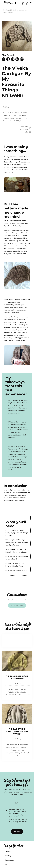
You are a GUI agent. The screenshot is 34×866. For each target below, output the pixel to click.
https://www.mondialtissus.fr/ (16, 570)
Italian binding (23, 115)
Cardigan (19, 118)
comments (24, 127)
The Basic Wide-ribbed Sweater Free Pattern (17, 731)
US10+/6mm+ (20, 121)
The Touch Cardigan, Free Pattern (17, 677)
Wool (18, 113)
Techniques (9, 860)
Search (22, 3)
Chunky (13, 115)
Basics (6, 115)
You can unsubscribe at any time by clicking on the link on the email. (18, 821)
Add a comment (17, 605)
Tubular (6, 113)
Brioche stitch (9, 118)
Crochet (8, 851)
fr (26, 3)
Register (17, 831)
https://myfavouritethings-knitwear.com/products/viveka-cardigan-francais (16, 542)
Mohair (24, 113)
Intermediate (8, 121)
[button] (3, 59)
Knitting (6, 107)
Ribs (12, 113)
